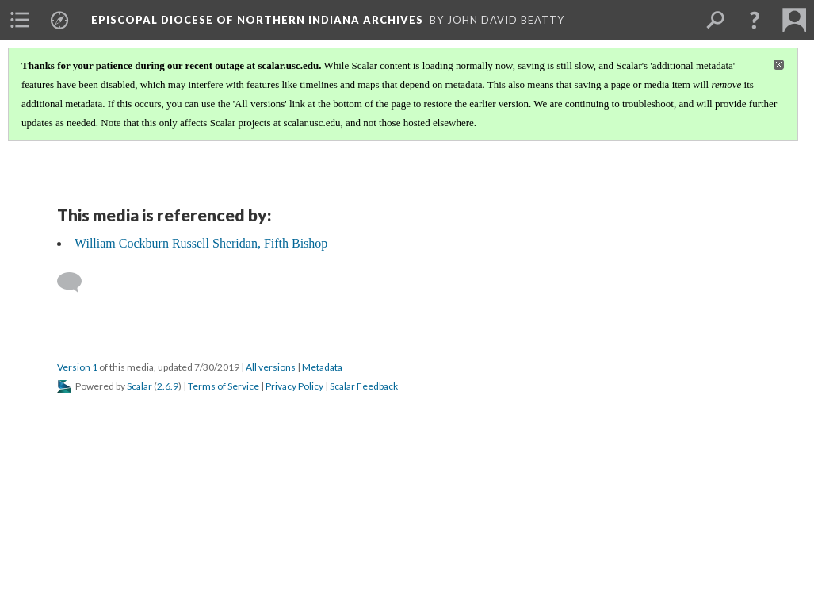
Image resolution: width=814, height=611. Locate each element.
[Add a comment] (76, 282)
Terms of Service (223, 386)
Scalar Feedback (364, 386)
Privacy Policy (294, 386)
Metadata (322, 367)
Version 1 (77, 367)
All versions (271, 367)
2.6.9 (167, 386)
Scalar (139, 386)
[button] (754, 20)
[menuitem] (20, 20)
